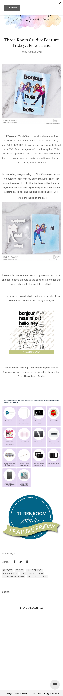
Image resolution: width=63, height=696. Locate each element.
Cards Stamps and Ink (22, 694)
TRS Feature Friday (13, 577)
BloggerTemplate (51, 694)
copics (19, 570)
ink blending (10, 573)
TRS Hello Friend (37, 577)
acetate (7, 570)
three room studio (32, 573)
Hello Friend (34, 570)
